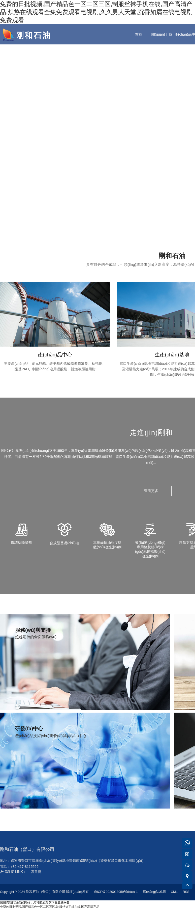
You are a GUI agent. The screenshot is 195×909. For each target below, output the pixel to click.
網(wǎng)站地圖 (154, 892)
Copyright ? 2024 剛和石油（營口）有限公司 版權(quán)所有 (44, 892)
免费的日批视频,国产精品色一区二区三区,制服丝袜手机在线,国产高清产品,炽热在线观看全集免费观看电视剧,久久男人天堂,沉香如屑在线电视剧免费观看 (96, 12)
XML (174, 892)
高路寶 (36, 872)
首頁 (138, 34)
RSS (186, 892)
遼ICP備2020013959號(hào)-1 (116, 892)
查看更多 (151, 491)
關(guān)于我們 (161, 44)
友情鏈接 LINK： (13, 872)
